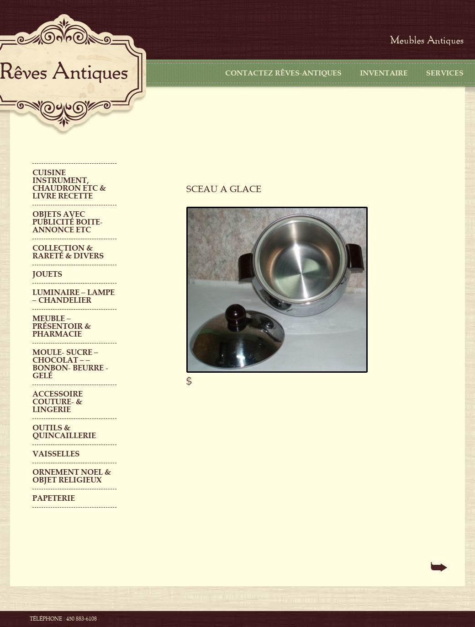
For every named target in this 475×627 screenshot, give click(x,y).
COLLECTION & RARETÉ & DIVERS (68, 252)
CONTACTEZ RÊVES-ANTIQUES (283, 73)
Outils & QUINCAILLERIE (64, 431)
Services (445, 73)
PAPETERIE (53, 498)
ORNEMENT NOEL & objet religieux (71, 476)
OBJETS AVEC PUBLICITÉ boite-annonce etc (67, 222)
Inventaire (384, 73)
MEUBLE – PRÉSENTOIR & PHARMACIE (61, 326)
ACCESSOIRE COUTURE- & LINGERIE (57, 401)
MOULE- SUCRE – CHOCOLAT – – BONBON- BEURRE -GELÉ (70, 364)
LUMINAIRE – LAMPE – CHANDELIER (73, 296)
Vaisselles (55, 454)
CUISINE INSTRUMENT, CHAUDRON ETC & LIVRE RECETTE (69, 184)
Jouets (47, 274)
